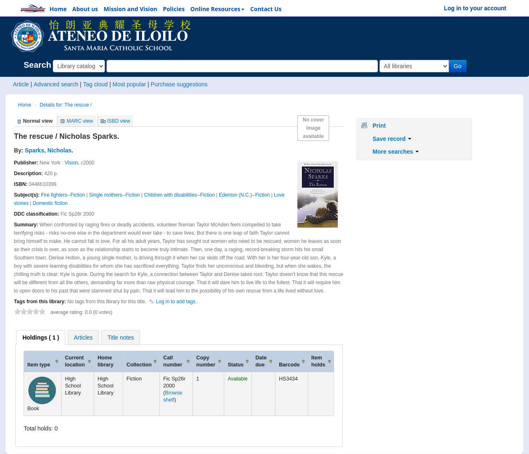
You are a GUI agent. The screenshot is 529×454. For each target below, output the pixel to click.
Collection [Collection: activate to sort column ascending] (139, 365)
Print (379, 125)
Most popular (129, 84)
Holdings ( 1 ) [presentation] (40, 337)
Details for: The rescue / (66, 105)
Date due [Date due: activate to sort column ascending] (260, 361)
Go (458, 66)
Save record (391, 138)
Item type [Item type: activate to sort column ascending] (38, 365)
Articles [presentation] (83, 337)
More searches (395, 151)
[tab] (40, 337)
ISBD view (118, 121)
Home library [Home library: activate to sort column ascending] (105, 361)
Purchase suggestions (179, 84)
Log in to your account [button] (475, 8)
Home (24, 105)
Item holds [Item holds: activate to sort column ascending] (318, 361)
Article (21, 84)
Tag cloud (95, 84)
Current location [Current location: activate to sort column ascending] (75, 361)
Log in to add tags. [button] (176, 301)
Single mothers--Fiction (114, 195)
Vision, (72, 163)
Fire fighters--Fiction (63, 195)
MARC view (79, 121)
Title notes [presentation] (120, 337)
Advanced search (56, 84)
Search (37, 65)
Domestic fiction (50, 203)
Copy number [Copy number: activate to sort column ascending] (205, 361)
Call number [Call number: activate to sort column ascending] (172, 361)
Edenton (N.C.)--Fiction (244, 195)
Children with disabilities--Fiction (179, 195)
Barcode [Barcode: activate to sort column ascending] (289, 365)
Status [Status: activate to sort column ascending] (236, 365)
